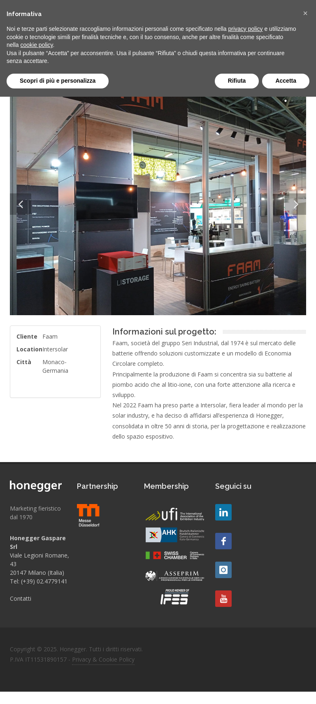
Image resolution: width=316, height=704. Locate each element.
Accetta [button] (285, 80)
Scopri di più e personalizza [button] (57, 80)
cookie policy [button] (36, 45)
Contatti (20, 598)
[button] (305, 13)
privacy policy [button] (245, 29)
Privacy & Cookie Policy (103, 659)
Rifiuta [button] (237, 80)
